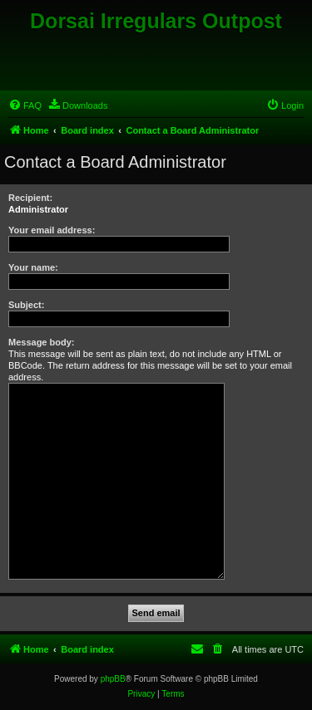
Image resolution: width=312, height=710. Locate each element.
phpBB (113, 678)
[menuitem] (25, 105)
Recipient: (30, 198)
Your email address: (51, 230)
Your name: (33, 267)
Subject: (26, 305)
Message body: (41, 342)
